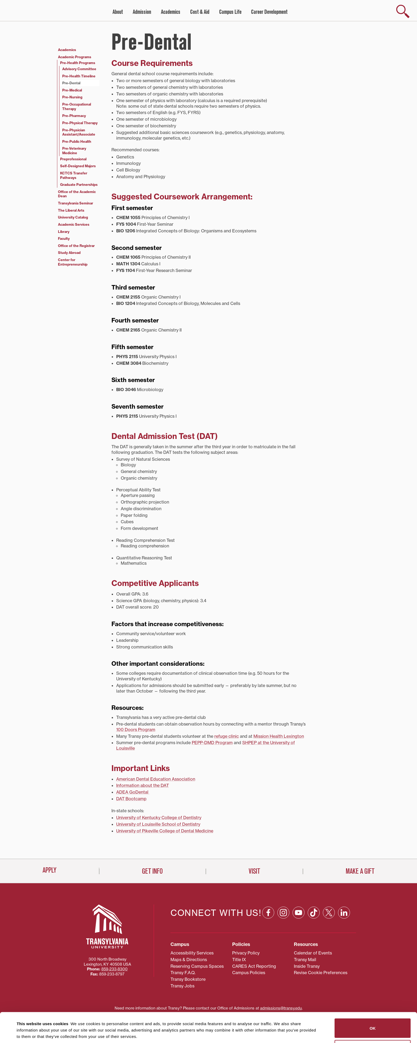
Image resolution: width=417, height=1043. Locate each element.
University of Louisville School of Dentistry (158, 824)
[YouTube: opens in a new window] (299, 889)
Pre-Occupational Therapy (76, 106)
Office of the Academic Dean (77, 194)
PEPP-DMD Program (212, 742)
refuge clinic (226, 736)
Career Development (269, 12)
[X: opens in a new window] (329, 889)
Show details (26, 1032)
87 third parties (58, 1019)
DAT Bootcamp (131, 798)
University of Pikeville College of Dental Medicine (164, 830)
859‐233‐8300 (114, 945)
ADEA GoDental (132, 792)
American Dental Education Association (155, 779)
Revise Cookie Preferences (320, 949)
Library (63, 231)
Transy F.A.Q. (182, 949)
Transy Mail (305, 935)
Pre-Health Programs (77, 63)
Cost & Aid (199, 12)
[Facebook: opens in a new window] (268, 889)
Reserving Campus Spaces (197, 942)
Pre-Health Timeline (78, 76)
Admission (142, 12)
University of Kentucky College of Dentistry (158, 817)
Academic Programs (74, 57)
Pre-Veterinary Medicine (74, 150)
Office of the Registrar (76, 246)
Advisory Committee (79, 69)
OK (373, 998)
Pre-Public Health (76, 141)
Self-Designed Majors (78, 166)
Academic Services (73, 224)
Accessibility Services (192, 929)
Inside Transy (307, 942)
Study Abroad (69, 252)
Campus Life (230, 12)
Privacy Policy (246, 929)
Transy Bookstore (188, 955)
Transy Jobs (182, 962)
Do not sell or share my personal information (373, 1020)
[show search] (403, 11)
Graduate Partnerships (79, 184)
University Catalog (73, 217)
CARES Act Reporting (254, 942)
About (117, 12)
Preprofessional (73, 159)
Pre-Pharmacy (74, 116)
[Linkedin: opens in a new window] (344, 889)
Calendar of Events (313, 929)
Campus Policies (248, 949)
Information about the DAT (142, 785)
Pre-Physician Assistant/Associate (78, 132)
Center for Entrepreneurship (72, 262)
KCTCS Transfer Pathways (73, 175)
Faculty (64, 238)
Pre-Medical (72, 90)
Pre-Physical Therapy (80, 123)
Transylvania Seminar (75, 203)
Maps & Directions (188, 935)
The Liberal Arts (71, 210)
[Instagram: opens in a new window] (283, 889)
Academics (170, 12)
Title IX (239, 935)
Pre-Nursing (72, 97)
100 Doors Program (135, 729)
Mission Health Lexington (278, 736)
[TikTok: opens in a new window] (314, 889)
